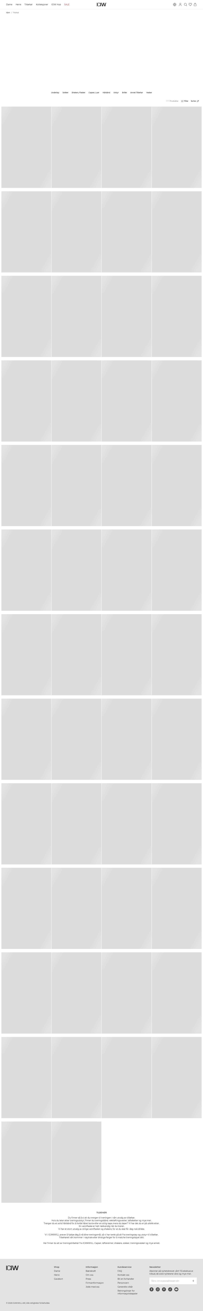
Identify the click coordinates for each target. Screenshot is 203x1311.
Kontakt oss (123, 1275)
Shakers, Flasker (78, 92)
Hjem (8, 13)
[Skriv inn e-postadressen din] (169, 1280)
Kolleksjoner (42, 4)
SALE (66, 4)
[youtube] (176, 1289)
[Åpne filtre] (184, 101)
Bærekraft (91, 1271)
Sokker (65, 92)
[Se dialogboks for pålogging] (180, 4)
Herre (18, 4)
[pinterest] (164, 1289)
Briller (124, 92)
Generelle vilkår (125, 1287)
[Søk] (185, 4)
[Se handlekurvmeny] (195, 4)
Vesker (149, 92)
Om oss (89, 1275)
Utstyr (116, 92)
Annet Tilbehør (136, 92)
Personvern (123, 1283)
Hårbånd (106, 92)
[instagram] (158, 1289)
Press (88, 1279)
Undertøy (55, 92)
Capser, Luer (94, 92)
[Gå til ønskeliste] (190, 4)
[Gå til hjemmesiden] (101, 4)
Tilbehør (29, 4)
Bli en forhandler (126, 1279)
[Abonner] (193, 1281)
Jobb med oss (92, 1287)
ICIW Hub (56, 4)
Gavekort (58, 1279)
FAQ (120, 1271)
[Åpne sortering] (196, 101)
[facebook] (151, 1289)
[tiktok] (170, 1289)
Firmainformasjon (95, 1283)
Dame (9, 4)
